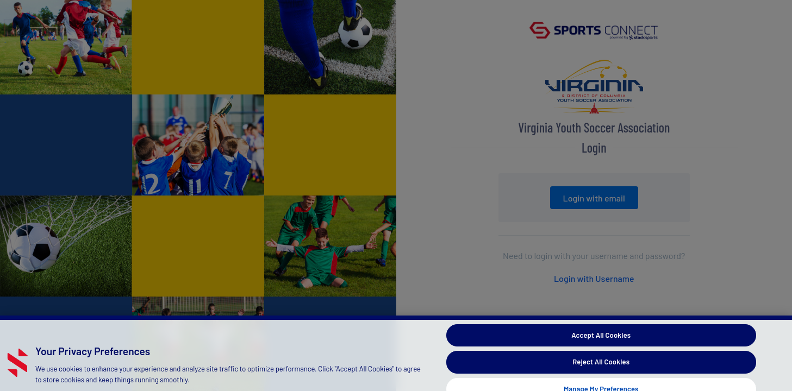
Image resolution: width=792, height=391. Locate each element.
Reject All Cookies (600, 367)
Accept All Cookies (601, 340)
